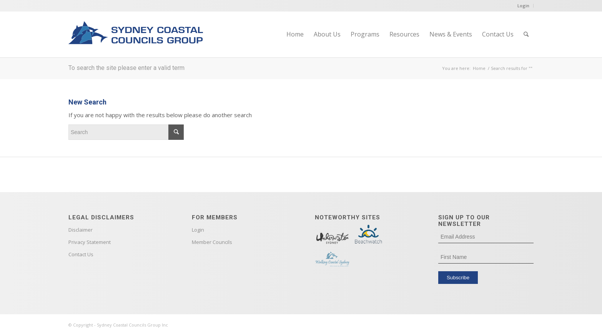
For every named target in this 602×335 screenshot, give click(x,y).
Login (523, 5)
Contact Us (80, 254)
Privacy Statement (89, 242)
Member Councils (212, 242)
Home (479, 68)
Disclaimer (80, 229)
